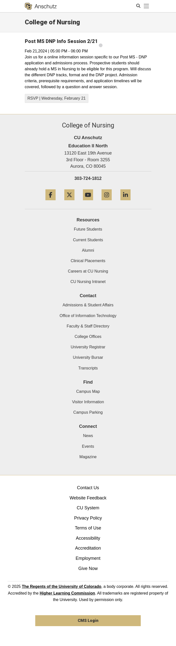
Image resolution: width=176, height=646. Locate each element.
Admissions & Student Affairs (88, 305)
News (88, 436)
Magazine (88, 457)
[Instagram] (106, 202)
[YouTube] (88, 202)
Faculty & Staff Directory (88, 326)
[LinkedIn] (125, 202)
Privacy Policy (88, 518)
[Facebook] (50, 202)
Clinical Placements (88, 261)
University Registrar (88, 347)
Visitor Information (88, 402)
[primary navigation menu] (146, 6)
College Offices (87, 336)
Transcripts (88, 368)
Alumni (88, 250)
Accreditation (88, 548)
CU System (88, 507)
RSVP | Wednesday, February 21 (57, 98)
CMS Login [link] (88, 620)
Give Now (88, 568)
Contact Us (88, 487)
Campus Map (88, 391)
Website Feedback (88, 497)
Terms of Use (88, 527)
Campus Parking (88, 412)
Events (88, 446)
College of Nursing (52, 22)
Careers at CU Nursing (88, 271)
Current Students (88, 240)
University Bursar (88, 357)
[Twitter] (69, 202)
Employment (87, 558)
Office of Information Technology (88, 316)
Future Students (88, 229)
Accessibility (88, 538)
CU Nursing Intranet (88, 282)
